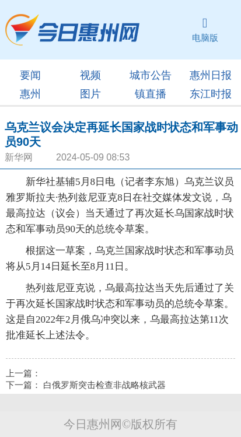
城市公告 (151, 75)
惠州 (30, 94)
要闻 (30, 75)
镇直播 (150, 94)
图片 (90, 94)
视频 (90, 75)
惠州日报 (211, 75)
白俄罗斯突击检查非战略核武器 (104, 385)
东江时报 (211, 94)
